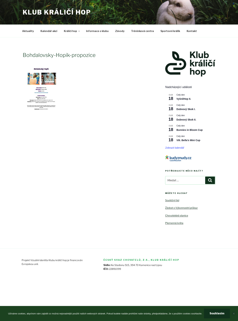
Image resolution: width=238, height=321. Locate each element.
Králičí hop (72, 31)
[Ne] (233, 313)
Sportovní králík (170, 31)
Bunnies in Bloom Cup (189, 130)
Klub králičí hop (57, 12)
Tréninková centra (142, 31)
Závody (120, 31)
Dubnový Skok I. (185, 109)
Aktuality (28, 31)
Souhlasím (217, 313)
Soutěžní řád (172, 200)
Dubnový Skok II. (186, 119)
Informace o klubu (97, 31)
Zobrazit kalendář (174, 147)
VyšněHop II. (183, 98)
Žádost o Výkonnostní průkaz (181, 207)
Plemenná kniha (174, 222)
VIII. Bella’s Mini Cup (188, 140)
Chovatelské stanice (176, 215)
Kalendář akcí (49, 31)
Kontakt (192, 31)
